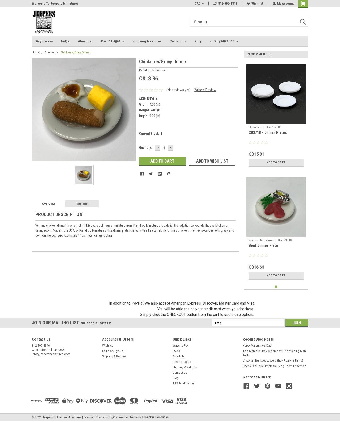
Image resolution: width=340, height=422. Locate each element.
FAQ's (65, 41)
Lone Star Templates (155, 417)
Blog (197, 41)
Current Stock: (150, 133)
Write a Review (205, 90)
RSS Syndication (223, 41)
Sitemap (89, 417)
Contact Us (178, 41)
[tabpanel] (276, 115)
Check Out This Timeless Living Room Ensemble (274, 366)
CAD (199, 3)
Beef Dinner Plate (263, 245)
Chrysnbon (255, 127)
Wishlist (254, 3)
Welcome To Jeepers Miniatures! (56, 3)
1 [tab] (276, 286)
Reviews (82, 203)
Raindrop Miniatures (261, 240)
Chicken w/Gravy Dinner (75, 52)
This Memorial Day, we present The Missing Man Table (274, 353)
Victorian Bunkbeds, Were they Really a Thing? (273, 360)
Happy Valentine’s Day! (257, 345)
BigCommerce (118, 417)
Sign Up (118, 351)
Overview (48, 203)
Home (36, 52)
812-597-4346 (225, 3)
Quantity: (145, 148)
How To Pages (112, 41)
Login (105, 351)
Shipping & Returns (147, 41)
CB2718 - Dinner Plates (268, 132)
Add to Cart (276, 162)
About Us (84, 41)
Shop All (50, 52)
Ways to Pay (44, 41)
